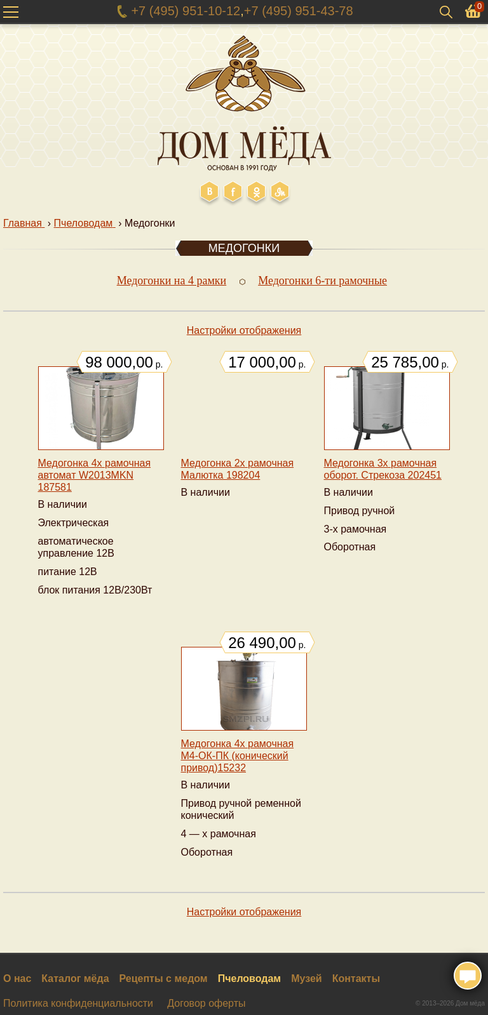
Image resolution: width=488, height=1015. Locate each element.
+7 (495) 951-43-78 (298, 11)
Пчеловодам (249, 978)
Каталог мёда (75, 978)
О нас (17, 978)
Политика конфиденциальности (78, 1003)
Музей (306, 978)
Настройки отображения (244, 330)
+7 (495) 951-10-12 (185, 11)
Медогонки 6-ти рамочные (322, 280)
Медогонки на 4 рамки (172, 280)
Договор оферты (206, 1003)
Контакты (356, 978)
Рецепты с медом (163, 978)
